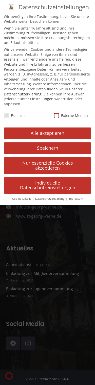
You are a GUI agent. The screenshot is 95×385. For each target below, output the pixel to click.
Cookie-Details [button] (22, 195)
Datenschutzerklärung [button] (50, 195)
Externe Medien (71, 112)
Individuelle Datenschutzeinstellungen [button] (47, 181)
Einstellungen (41, 95)
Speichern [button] (47, 145)
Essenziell (16, 112)
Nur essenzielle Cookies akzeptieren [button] (47, 162)
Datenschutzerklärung (23, 90)
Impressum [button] (75, 195)
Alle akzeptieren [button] (47, 130)
